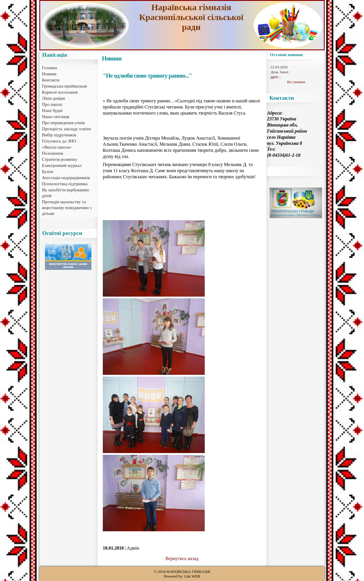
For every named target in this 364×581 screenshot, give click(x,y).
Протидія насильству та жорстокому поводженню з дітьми (67, 207)
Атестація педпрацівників (66, 177)
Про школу (52, 104)
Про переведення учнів (63, 122)
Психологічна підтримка (64, 183)
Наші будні (52, 110)
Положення (52, 153)
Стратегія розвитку (59, 159)
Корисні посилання (60, 92)
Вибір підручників (59, 135)
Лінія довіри (53, 98)
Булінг (48, 171)
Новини (49, 74)
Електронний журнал (62, 165)
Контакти (50, 80)
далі (274, 77)
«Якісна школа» (56, 147)
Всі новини (296, 82)
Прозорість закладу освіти (66, 128)
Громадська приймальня (64, 86)
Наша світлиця (55, 116)
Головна (49, 67)
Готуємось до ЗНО (59, 141)
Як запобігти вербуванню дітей (65, 193)
